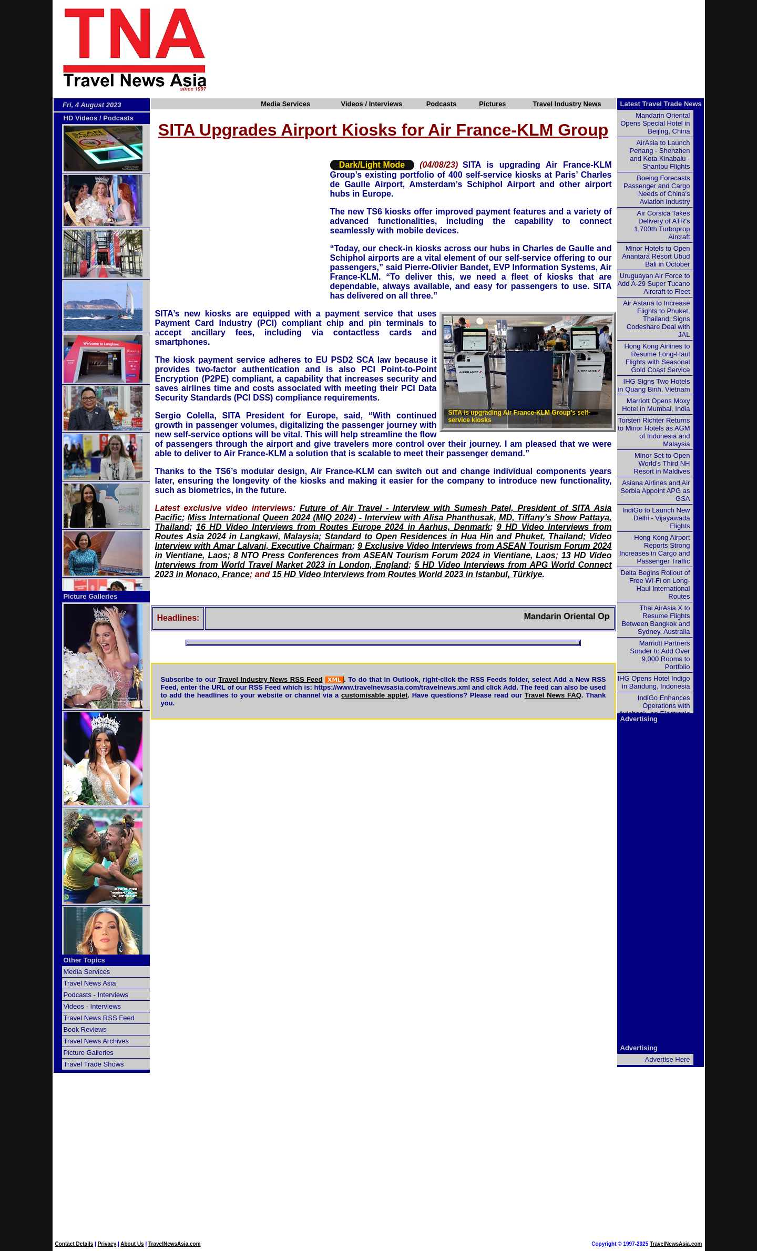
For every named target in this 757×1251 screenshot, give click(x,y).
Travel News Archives (96, 1041)
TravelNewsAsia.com (174, 1244)
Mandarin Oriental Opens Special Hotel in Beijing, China (655, 123)
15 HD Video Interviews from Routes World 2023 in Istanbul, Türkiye (407, 574)
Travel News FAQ (553, 695)
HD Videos (81, 118)
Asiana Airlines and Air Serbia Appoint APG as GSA (655, 491)
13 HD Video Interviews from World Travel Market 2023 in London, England (383, 560)
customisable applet (374, 695)
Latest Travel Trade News (661, 104)
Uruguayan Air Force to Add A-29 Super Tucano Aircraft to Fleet (653, 283)
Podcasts (441, 104)
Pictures (492, 104)
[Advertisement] (474, 49)
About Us (132, 1244)
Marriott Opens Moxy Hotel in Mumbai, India (656, 405)
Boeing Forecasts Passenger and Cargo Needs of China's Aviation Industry (656, 190)
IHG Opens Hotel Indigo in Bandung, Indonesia (653, 682)
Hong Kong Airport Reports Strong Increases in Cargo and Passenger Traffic (654, 549)
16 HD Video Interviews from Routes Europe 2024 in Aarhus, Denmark (343, 526)
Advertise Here (667, 1059)
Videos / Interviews (371, 104)
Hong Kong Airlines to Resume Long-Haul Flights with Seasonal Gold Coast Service (657, 358)
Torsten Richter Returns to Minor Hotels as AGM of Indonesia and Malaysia (654, 432)
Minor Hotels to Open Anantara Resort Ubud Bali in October (656, 256)
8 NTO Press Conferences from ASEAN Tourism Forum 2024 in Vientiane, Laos (394, 555)
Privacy (107, 1244)
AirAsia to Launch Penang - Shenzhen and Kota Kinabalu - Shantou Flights (660, 154)
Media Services (285, 104)
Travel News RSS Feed (99, 1018)
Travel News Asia (90, 983)
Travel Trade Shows (94, 1064)
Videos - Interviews (92, 1006)
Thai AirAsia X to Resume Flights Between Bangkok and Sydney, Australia (655, 619)
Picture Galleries (91, 596)
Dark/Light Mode (372, 164)
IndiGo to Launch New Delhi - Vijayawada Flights (656, 518)
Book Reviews (85, 1029)
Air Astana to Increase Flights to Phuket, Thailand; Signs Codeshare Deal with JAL (656, 319)
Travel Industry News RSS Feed (270, 679)
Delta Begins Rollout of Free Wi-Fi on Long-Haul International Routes (655, 584)
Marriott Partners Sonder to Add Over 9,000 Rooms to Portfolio (660, 655)
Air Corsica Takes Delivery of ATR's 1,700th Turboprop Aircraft (662, 225)
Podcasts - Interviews (96, 995)
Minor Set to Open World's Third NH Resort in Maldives (662, 463)
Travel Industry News (567, 104)
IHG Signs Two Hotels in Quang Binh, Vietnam (654, 385)
